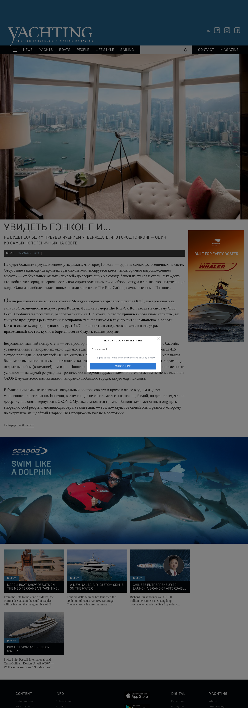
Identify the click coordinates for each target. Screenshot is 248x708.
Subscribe (123, 366)
